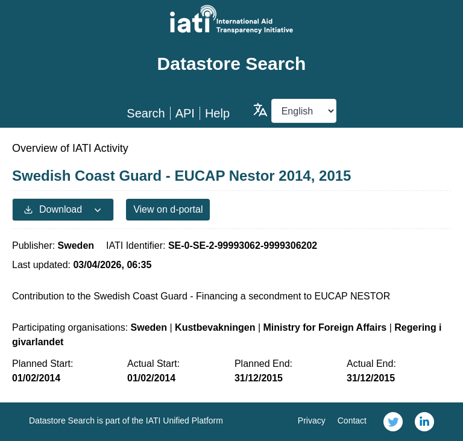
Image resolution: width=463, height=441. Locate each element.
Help (217, 113)
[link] (393, 421)
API (185, 113)
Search (146, 113)
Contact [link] (352, 420)
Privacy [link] (312, 420)
